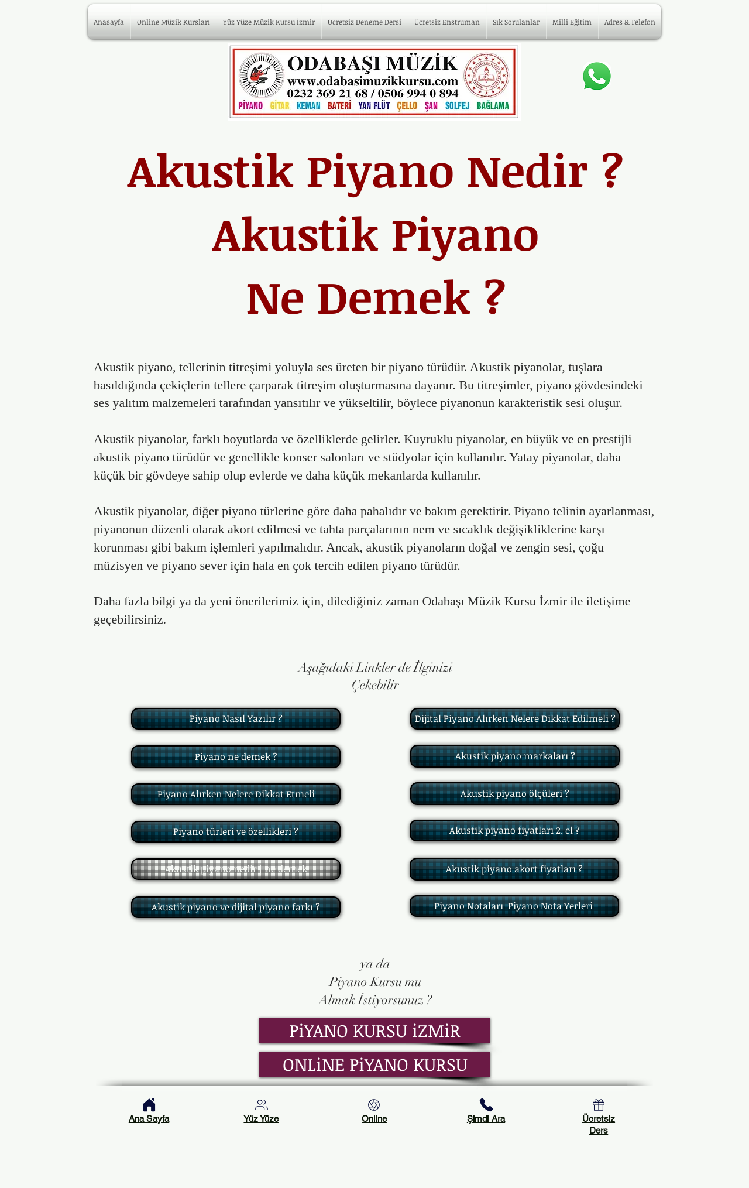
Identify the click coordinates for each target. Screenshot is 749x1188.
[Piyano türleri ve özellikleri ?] (236, 832)
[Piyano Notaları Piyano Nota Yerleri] (514, 906)
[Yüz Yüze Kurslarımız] (261, 1104)
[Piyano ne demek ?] (236, 756)
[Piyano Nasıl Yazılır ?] (236, 719)
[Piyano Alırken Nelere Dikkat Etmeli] (236, 794)
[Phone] (486, 1104)
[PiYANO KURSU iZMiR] (374, 1030)
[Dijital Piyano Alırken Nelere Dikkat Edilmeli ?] (515, 719)
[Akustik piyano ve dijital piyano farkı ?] (236, 907)
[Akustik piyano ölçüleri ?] (515, 793)
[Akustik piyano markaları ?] (515, 756)
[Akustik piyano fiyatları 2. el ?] (514, 830)
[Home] (149, 1104)
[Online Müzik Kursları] (374, 1104)
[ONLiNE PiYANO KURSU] (374, 1064)
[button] (516, 21)
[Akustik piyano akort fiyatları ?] (514, 869)
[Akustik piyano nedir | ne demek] (236, 869)
